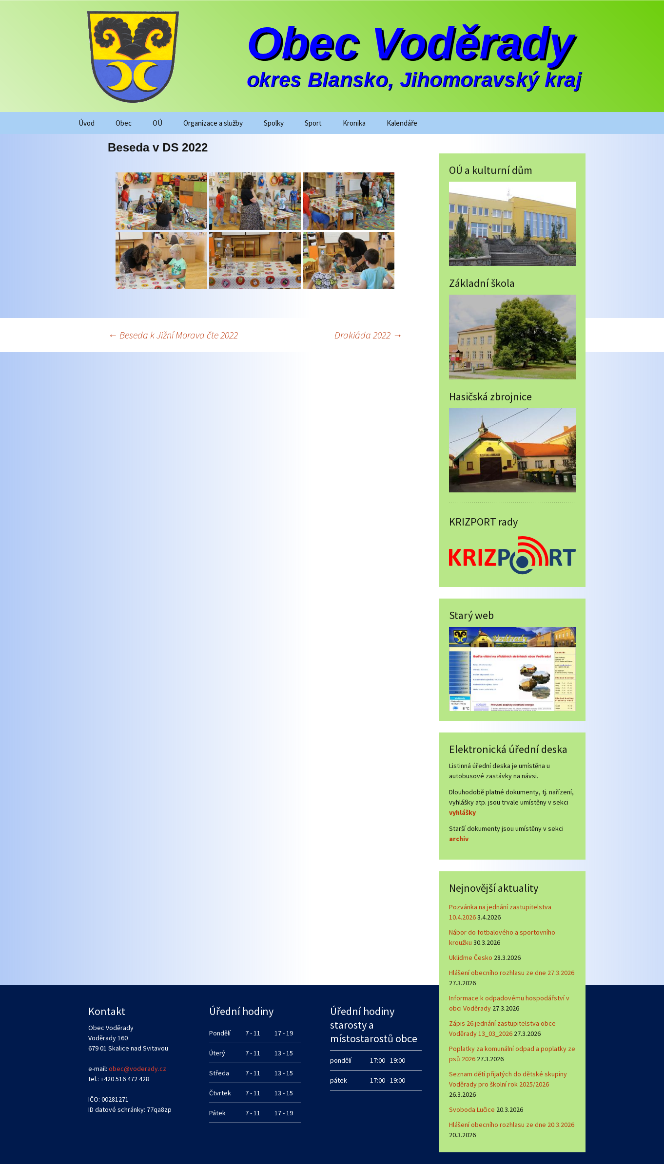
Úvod (86, 123)
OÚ (157, 123)
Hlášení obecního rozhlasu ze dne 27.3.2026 (511, 972)
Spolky (274, 123)
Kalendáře (402, 123)
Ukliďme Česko (470, 957)
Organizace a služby (213, 123)
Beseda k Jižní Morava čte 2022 (173, 335)
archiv (459, 838)
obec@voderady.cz (137, 1068)
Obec (124, 123)
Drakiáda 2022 (368, 335)
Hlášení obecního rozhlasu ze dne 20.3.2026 (511, 1124)
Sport (313, 123)
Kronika (354, 123)
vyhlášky (462, 812)
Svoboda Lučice (472, 1109)
